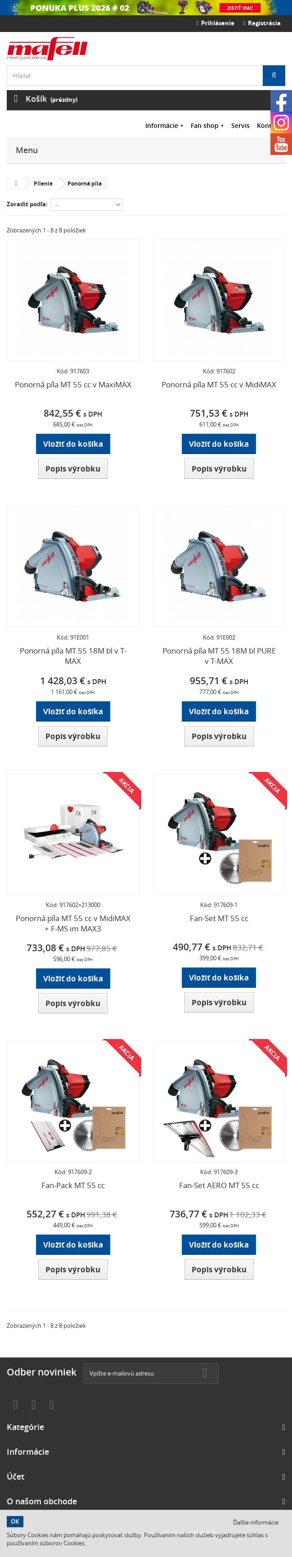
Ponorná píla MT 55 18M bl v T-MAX (73, 655)
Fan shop (205, 125)
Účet (15, 1476)
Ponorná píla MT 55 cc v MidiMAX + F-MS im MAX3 (73, 923)
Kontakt (269, 125)
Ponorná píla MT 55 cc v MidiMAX (219, 384)
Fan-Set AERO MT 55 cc (219, 1185)
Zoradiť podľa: (27, 204)
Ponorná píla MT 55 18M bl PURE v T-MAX (219, 655)
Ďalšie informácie (256, 1522)
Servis (240, 125)
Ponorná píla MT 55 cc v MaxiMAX (73, 384)
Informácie (161, 125)
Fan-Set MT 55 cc (219, 918)
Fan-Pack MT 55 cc (73, 1185)
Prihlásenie (216, 23)
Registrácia (262, 23)
